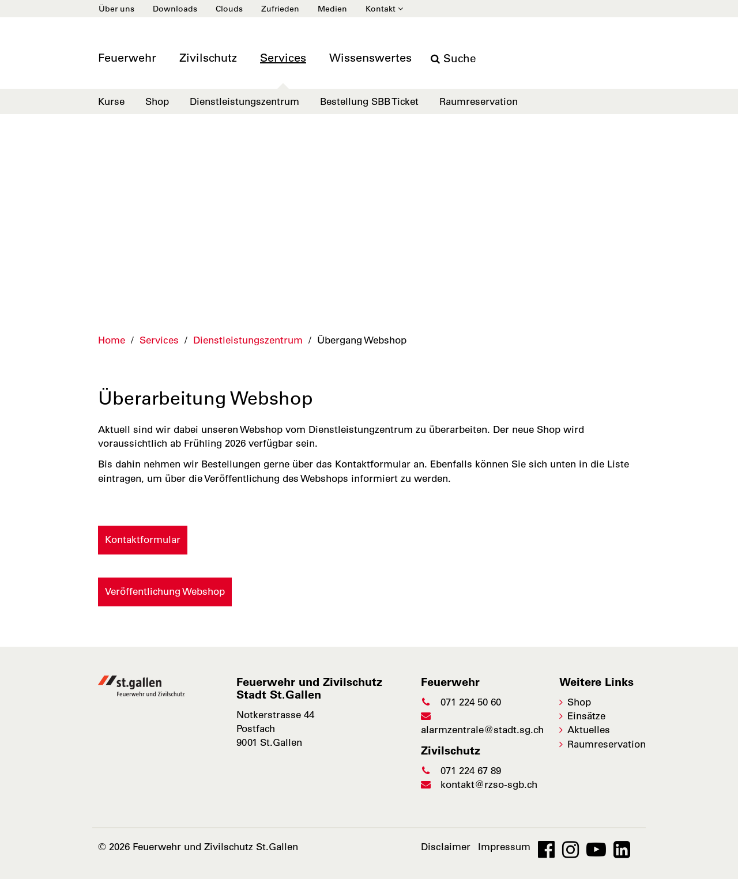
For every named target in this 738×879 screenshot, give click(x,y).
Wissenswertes (370, 58)
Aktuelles (588, 729)
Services (283, 58)
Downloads (175, 8)
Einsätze (586, 716)
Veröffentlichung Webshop (165, 591)
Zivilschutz (208, 58)
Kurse (111, 101)
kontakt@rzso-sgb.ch (479, 784)
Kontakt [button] (384, 8)
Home (111, 340)
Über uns (116, 8)
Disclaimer (445, 846)
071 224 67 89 (461, 770)
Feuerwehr (127, 58)
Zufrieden (280, 8)
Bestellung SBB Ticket (369, 101)
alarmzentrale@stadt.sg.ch (482, 723)
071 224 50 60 (461, 702)
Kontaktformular (142, 539)
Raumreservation (478, 101)
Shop (157, 101)
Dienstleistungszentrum (244, 101)
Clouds (229, 8)
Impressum (504, 846)
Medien (332, 8)
